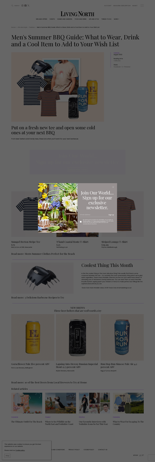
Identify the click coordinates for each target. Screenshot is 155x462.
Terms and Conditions (99, 221)
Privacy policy (86, 221)
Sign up (111, 215)
